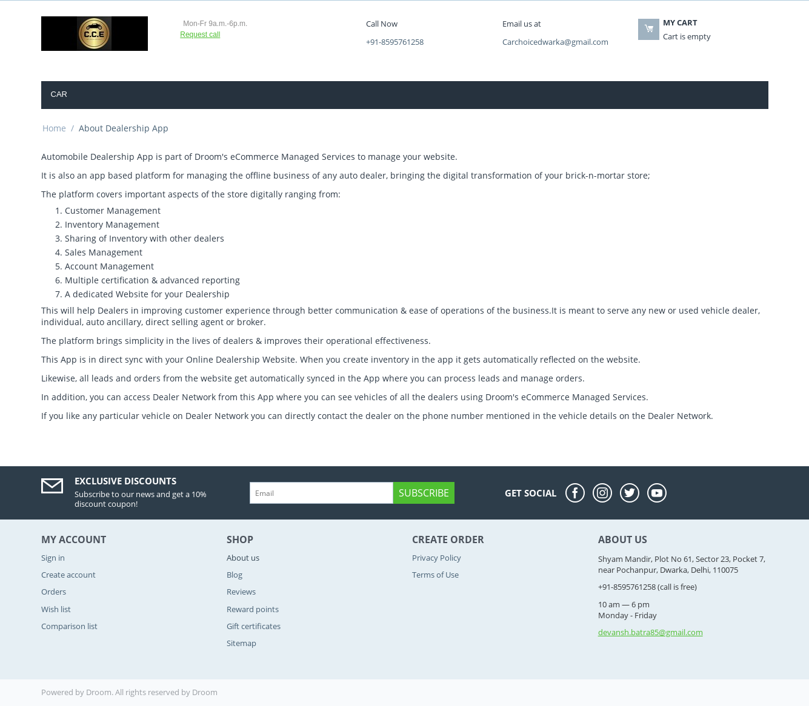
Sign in (53, 557)
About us (243, 557)
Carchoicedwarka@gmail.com (555, 41)
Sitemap (241, 643)
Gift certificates (254, 626)
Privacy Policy (436, 557)
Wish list (56, 609)
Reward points (253, 609)
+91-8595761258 (395, 41)
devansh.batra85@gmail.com (650, 632)
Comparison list (69, 626)
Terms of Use (435, 574)
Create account (68, 574)
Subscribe (424, 493)
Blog (234, 574)
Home (54, 128)
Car (59, 94)
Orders (53, 591)
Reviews (241, 591)
